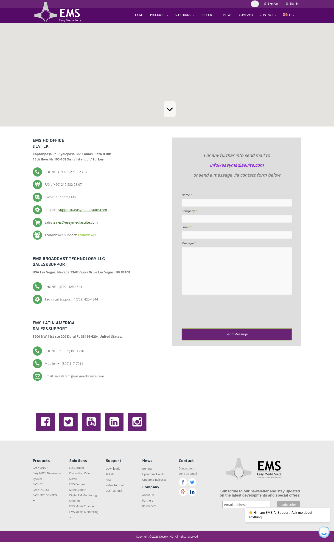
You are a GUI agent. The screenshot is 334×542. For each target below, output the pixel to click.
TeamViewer (87, 235)
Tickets (110, 474)
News (228, 15)
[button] (289, 15)
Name (187, 195)
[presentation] (216, 312)
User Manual (114, 491)
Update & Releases (154, 480)
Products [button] (159, 15)
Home (139, 15)
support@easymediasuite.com (82, 209)
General (147, 469)
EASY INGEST (41, 490)
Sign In (292, 3)
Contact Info (186, 468)
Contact (268, 15)
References (149, 506)
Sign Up (271, 3)
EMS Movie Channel (82, 506)
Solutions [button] (184, 15)
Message (189, 243)
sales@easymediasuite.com (76, 222)
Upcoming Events (153, 474)
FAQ (108, 480)
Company (246, 15)
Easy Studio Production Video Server (80, 473)
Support (209, 15)
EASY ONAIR (40, 468)
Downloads (113, 469)
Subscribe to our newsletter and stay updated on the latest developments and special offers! (260, 493)
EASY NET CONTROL (46, 495)
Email (186, 227)
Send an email (188, 474)
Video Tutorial (115, 485)
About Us (148, 495)
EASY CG (38, 484)
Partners (147, 501)
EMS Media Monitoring (83, 512)
